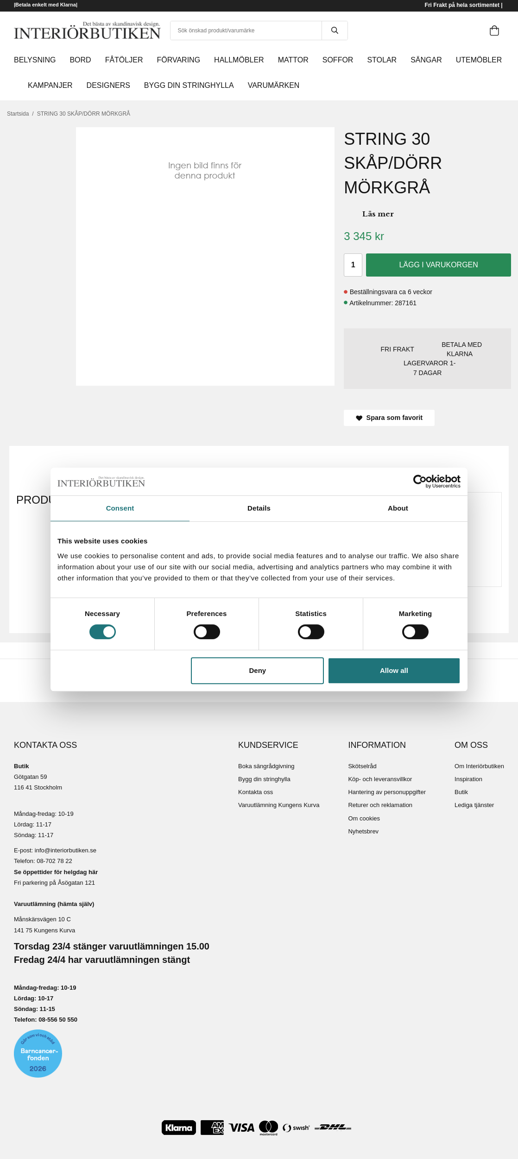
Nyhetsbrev (363, 831)
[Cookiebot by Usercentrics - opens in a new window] (420, 481)
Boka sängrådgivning (266, 766)
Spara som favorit (389, 417)
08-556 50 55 (56, 1019)
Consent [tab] (120, 508)
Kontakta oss (255, 792)
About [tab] (398, 508)
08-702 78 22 (54, 860)
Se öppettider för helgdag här (56, 872)
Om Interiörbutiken (479, 766)
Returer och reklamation (380, 804)
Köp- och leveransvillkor (380, 779)
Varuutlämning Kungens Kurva (278, 804)
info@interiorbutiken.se (65, 850)
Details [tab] (259, 508)
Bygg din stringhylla (264, 779)
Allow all (394, 670)
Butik (461, 792)
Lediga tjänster (474, 804)
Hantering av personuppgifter (387, 792)
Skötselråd (362, 766)
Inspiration (468, 779)
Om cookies (364, 818)
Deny (257, 670)
